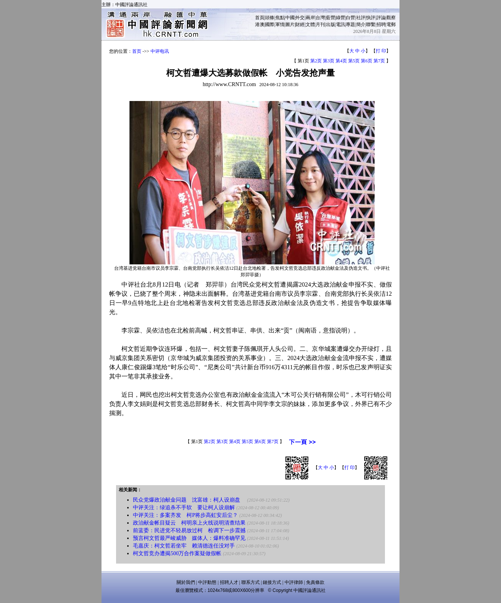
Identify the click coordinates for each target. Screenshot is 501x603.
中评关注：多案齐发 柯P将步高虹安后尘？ (185, 515)
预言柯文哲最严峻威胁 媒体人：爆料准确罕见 (189, 538)
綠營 (340, 17)
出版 (330, 24)
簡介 (360, 24)
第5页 (354, 61)
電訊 (340, 24)
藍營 (330, 17)
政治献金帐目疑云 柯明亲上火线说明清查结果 (189, 523)
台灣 (320, 17)
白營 (350, 17)
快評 (370, 17)
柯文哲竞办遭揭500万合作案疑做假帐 (177, 553)
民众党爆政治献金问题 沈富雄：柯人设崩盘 (189, 500)
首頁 (259, 17)
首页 (136, 51)
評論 (381, 17)
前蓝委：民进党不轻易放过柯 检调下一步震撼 (189, 530)
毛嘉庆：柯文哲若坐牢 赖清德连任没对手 (184, 546)
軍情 (280, 24)
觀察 (391, 17)
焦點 (280, 17)
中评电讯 (160, 51)
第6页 (366, 61)
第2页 (316, 61)
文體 (310, 24)
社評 (360, 17)
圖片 (290, 24)
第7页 (379, 61)
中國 (290, 17)
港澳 (259, 24)
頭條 (269, 17)
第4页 (341, 61)
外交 (300, 17)
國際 (269, 24)
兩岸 (310, 17)
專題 (350, 24)
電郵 (391, 24)
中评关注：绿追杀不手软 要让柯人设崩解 (184, 507)
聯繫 (370, 24)
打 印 (381, 51)
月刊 (320, 24)
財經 (300, 24)
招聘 (381, 24)
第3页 (328, 61)
